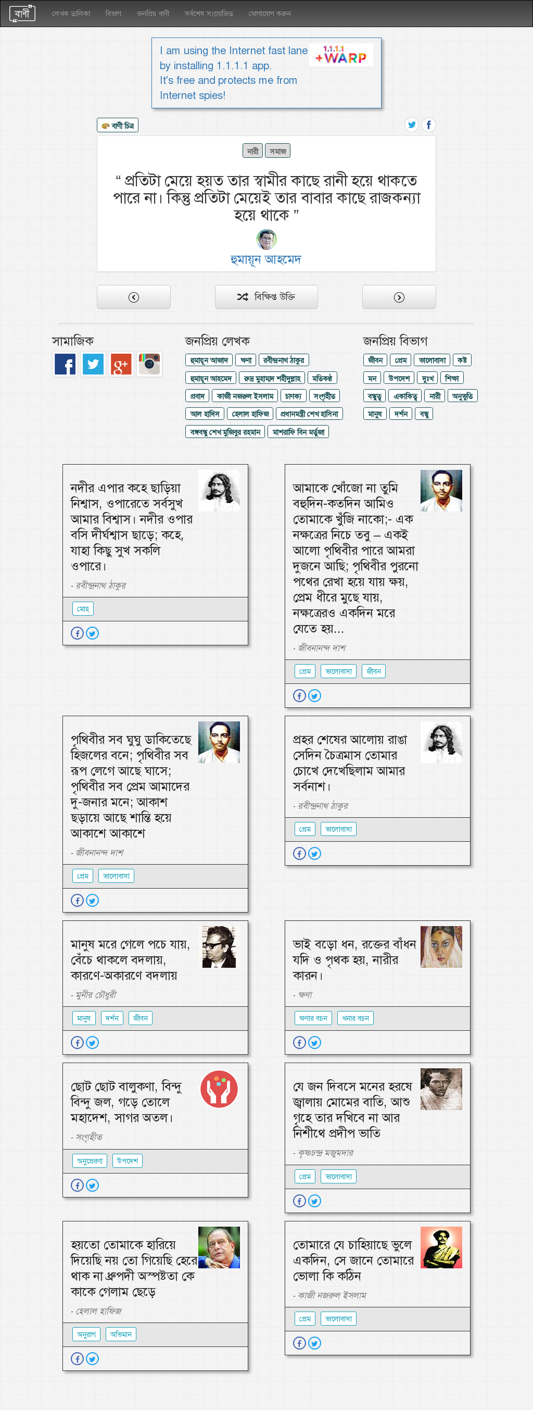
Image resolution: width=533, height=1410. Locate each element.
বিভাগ (113, 13)
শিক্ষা (452, 378)
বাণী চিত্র (117, 126)
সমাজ (278, 151)
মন (372, 378)
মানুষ (375, 414)
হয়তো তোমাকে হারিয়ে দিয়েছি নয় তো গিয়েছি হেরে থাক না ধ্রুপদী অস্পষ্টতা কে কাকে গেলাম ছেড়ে (134, 1268)
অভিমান (121, 1334)
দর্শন (401, 414)
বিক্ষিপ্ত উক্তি (266, 297)
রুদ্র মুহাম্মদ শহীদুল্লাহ (272, 378)
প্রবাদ (198, 396)
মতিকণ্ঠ (322, 378)
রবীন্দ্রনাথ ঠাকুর (283, 360)
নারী (252, 151)
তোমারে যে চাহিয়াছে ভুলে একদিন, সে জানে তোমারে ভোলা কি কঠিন (353, 1260)
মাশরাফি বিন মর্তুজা (298, 432)
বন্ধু (424, 414)
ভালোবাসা (432, 360)
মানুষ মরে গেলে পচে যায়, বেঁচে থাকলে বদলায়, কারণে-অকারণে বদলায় (131, 960)
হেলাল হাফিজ (250, 414)
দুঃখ (427, 378)
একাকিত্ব (405, 396)
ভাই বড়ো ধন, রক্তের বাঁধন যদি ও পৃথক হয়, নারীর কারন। (354, 960)
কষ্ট (462, 360)
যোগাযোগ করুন (270, 13)
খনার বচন (355, 1018)
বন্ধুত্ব (374, 396)
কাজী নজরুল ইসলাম (245, 396)
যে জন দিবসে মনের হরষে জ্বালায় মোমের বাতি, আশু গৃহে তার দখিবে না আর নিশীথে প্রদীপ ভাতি (352, 1110)
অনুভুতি (462, 396)
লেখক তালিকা (71, 13)
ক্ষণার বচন (313, 1018)
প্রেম (401, 360)
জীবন (375, 360)
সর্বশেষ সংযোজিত (209, 13)
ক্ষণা (245, 360)
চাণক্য (293, 396)
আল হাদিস (205, 414)
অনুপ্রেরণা (90, 1161)
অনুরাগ (86, 1334)
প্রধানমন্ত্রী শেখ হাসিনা (309, 414)
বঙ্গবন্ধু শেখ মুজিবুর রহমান (225, 432)
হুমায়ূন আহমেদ (211, 378)
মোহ (83, 609)
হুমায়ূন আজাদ (209, 360)
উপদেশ (399, 378)
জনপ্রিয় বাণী (153, 13)
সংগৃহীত (324, 396)
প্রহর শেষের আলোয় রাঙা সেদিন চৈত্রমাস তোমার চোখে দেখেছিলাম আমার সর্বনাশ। (350, 763)
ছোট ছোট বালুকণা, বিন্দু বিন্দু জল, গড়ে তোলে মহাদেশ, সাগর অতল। (126, 1102)
